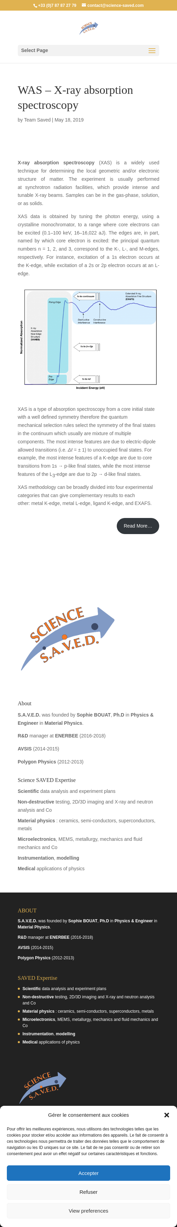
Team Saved (37, 120)
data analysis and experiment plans (67, 791)
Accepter (88, 1173)
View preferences (89, 1211)
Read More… (138, 526)
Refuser (88, 1192)
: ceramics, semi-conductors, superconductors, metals (88, 1011)
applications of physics (51, 868)
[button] (166, 1115)
